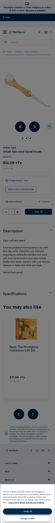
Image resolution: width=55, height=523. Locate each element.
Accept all (27, 511)
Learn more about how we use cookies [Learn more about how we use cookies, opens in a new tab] (26, 502)
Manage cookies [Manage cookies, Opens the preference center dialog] (27, 518)
